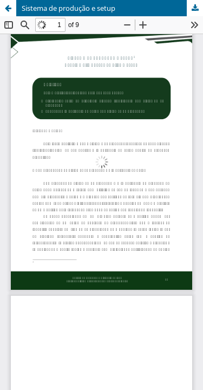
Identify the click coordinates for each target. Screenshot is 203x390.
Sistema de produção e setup (68, 8)
